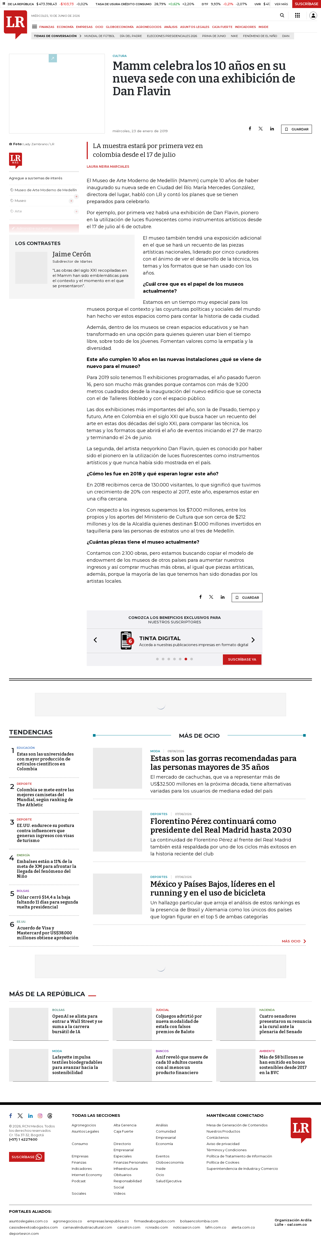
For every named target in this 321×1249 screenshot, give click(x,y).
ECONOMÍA (65, 27)
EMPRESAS (84, 27)
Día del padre (131, 36)
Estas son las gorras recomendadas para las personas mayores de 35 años (223, 763)
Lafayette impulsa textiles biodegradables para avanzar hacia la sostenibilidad (77, 1065)
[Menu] (35, 26)
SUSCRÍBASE (306, 4)
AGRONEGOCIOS (149, 27)
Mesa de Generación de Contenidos (237, 1125)
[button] (94, 641)
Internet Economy (87, 1175)
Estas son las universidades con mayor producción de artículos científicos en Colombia (45, 762)
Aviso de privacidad (223, 1144)
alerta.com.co (243, 1227)
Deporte (24, 784)
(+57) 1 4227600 (23, 1139)
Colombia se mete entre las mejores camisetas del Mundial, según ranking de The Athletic (45, 797)
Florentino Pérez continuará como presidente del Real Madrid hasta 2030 (220, 826)
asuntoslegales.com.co (28, 1221)
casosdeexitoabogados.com (33, 1227)
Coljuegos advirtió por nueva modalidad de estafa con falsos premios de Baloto (179, 1024)
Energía (23, 855)
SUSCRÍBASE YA (242, 659)
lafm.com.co (215, 1227)
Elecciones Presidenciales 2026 (172, 36)
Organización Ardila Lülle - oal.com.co (293, 1222)
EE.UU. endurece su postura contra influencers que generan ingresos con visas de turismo (45, 833)
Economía (164, 1144)
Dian (285, 36)
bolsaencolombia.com (199, 1221)
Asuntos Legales (85, 1131)
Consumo (80, 1144)
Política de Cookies (223, 1162)
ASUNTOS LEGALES (194, 27)
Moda (57, 1051)
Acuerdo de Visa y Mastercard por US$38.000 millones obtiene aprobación (47, 933)
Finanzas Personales (131, 1162)
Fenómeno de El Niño (260, 36)
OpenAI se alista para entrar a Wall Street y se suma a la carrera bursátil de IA (77, 1024)
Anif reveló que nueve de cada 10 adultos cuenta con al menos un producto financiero (182, 1065)
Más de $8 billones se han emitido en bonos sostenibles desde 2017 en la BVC (283, 1065)
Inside (161, 1168)
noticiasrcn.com (186, 1227)
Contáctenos (218, 1137)
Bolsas (23, 891)
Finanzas (79, 1162)
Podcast (79, 1181)
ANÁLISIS (171, 27)
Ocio (160, 1175)
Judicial (162, 1010)
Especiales (123, 1156)
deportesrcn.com (24, 1233)
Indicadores (82, 1168)
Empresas (80, 1156)
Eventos (162, 1156)
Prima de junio (214, 36)
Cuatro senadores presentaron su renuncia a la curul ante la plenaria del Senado (285, 1024)
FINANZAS (46, 27)
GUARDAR (296, 129)
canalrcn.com (128, 1227)
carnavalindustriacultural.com (87, 1227)
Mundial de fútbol (99, 36)
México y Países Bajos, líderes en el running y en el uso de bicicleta (212, 889)
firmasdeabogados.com (154, 1221)
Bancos (162, 1051)
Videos (119, 1193)
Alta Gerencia (125, 1125)
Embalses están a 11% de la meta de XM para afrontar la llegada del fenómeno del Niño (46, 869)
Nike (234, 36)
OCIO (99, 27)
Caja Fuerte (123, 1131)
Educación (26, 748)
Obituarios (122, 1175)
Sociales (79, 1193)
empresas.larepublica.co (108, 1221)
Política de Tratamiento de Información (239, 1156)
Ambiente (267, 1051)
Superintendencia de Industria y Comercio (242, 1168)
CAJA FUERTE (222, 27)
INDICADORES (245, 27)
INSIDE (263, 27)
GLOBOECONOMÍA (120, 27)
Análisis (162, 1125)
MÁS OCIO (291, 941)
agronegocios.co (67, 1221)
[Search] (282, 15)
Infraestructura (126, 1168)
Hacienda (267, 1010)
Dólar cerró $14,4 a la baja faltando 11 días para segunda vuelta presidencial (47, 902)
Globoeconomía (170, 1162)
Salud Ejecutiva (168, 1181)
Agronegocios (84, 1125)
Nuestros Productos (223, 1131)
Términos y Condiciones (226, 1150)
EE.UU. (21, 921)
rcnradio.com (156, 1227)
